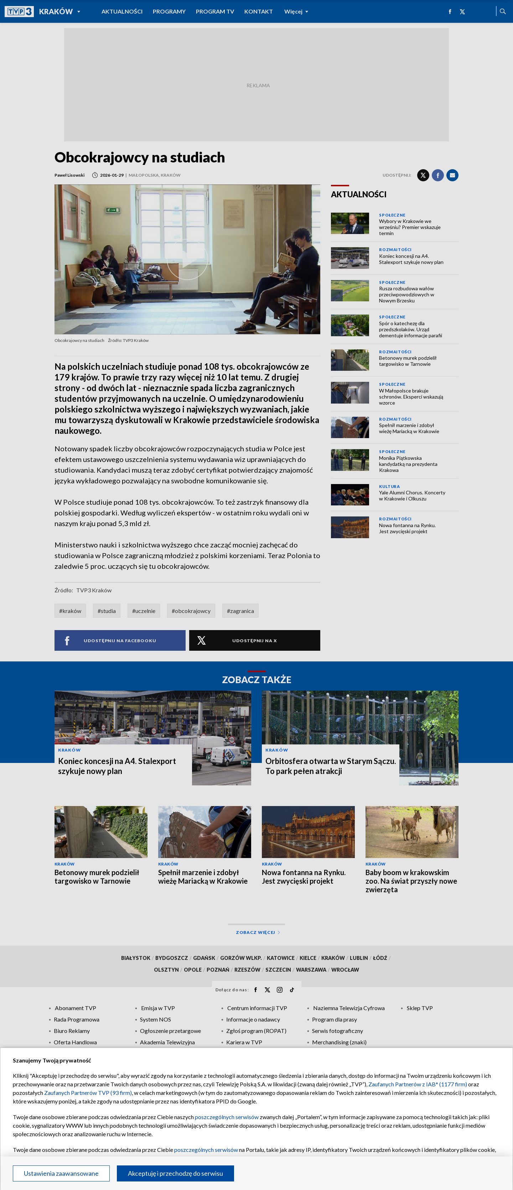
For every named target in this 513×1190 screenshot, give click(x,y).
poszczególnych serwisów (227, 1116)
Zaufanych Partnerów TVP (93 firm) (88, 1092)
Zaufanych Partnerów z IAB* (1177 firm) (417, 1084)
